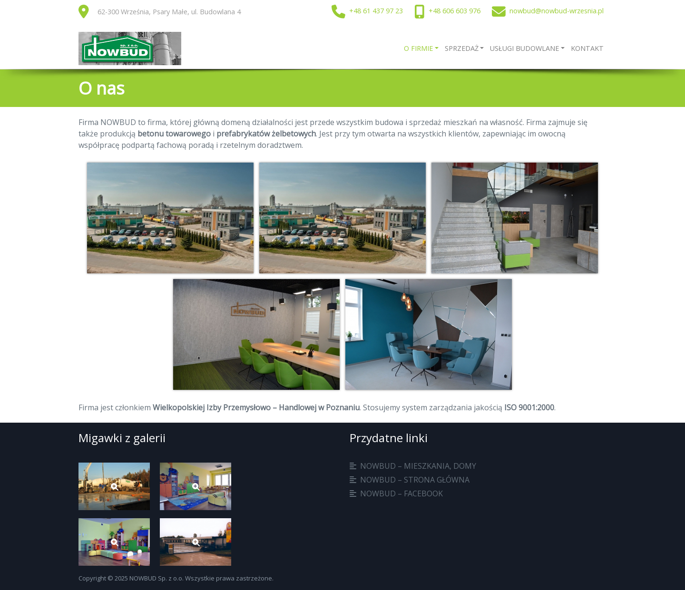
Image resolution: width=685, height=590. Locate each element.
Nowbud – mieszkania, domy (418, 466)
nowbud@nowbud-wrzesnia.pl (556, 10)
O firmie (418, 48)
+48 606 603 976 (454, 10)
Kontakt (587, 48)
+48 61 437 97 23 (376, 10)
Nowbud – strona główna (415, 479)
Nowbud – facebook (401, 493)
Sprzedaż (462, 48)
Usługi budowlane (524, 48)
